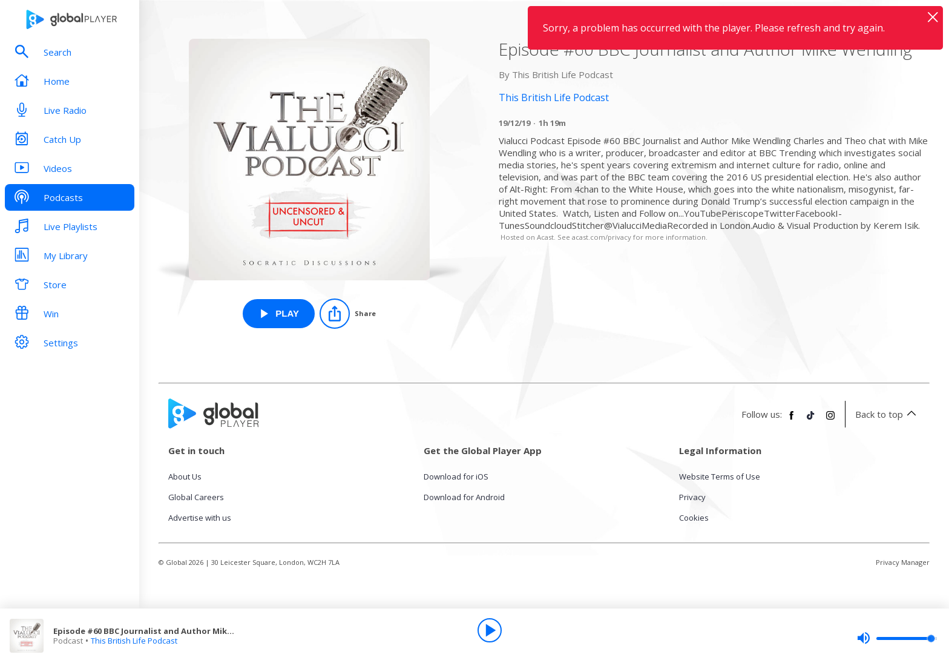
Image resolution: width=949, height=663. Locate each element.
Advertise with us (199, 517)
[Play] (490, 630)
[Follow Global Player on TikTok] (811, 420)
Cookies (694, 517)
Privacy (692, 497)
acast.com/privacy (601, 237)
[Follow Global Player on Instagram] (830, 420)
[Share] (348, 314)
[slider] (897, 638)
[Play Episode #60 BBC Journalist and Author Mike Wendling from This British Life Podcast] (279, 313)
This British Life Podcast (134, 640)
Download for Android (464, 497)
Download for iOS (456, 476)
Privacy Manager (903, 562)
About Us (185, 476)
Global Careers (196, 497)
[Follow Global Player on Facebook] (791, 420)
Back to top (887, 414)
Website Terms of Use (719, 476)
